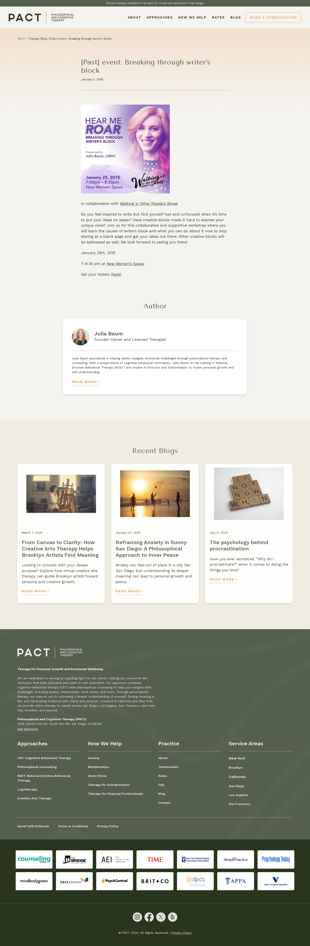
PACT (21, 38)
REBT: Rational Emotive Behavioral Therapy (44, 778)
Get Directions (27, 729)
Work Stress (97, 776)
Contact (164, 802)
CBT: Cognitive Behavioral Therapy (44, 758)
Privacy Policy (107, 826)
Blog (235, 17)
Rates (218, 17)
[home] (41, 17)
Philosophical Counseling (37, 767)
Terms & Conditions (73, 826)
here (116, 274)
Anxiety (93, 758)
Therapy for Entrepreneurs (109, 784)
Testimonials (168, 767)
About (134, 17)
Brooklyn (236, 767)
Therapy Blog (37, 38)
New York (237, 758)
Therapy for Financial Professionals (115, 793)
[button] (160, 17)
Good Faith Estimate (33, 826)
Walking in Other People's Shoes (149, 203)
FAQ (161, 784)
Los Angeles (238, 795)
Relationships (98, 767)
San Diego (236, 786)
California (237, 777)
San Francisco (240, 804)
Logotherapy (27, 789)
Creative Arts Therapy (34, 798)
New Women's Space (125, 264)
